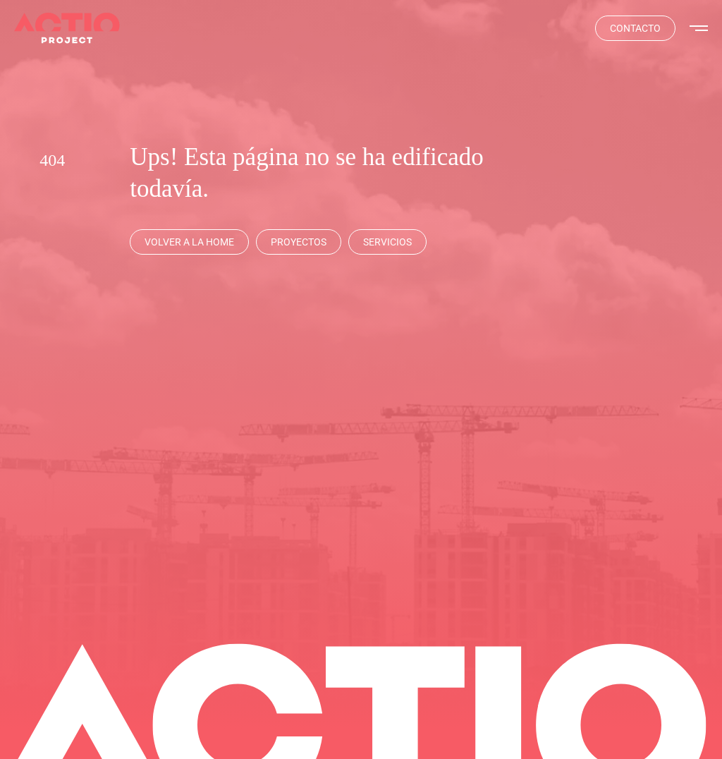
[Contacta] (635, 28)
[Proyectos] (298, 242)
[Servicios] (387, 242)
